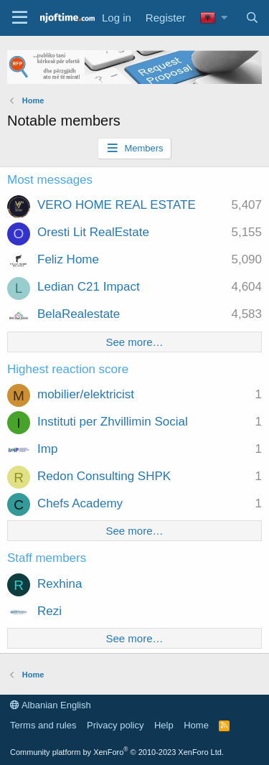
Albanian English (50, 705)
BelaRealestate (78, 314)
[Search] (252, 17)
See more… (134, 342)
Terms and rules (43, 725)
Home (196, 725)
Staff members (46, 558)
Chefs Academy (80, 503)
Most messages (50, 180)
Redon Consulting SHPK (104, 476)
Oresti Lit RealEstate (93, 232)
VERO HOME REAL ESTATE (116, 205)
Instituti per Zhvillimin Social (112, 421)
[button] (224, 17)
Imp (47, 449)
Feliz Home (68, 259)
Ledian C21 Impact (88, 287)
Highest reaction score (67, 369)
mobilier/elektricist (85, 394)
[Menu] (20, 18)
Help (164, 725)
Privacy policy (115, 725)
